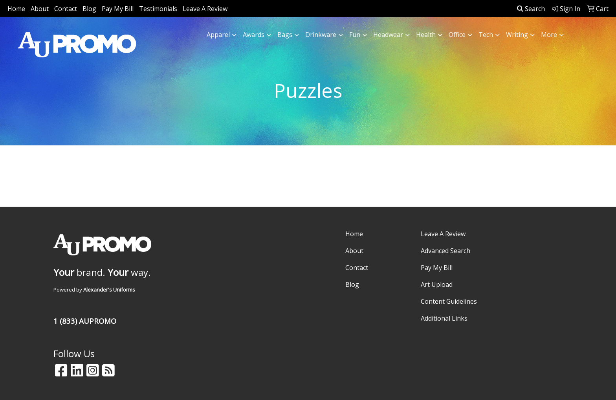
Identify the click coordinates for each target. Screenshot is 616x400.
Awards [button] (253, 34)
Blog (89, 8)
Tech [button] (485, 34)
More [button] (549, 34)
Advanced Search (445, 250)
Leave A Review (205, 8)
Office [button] (457, 34)
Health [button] (426, 34)
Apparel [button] (218, 34)
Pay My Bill (118, 8)
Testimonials (158, 8)
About (40, 8)
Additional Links (444, 318)
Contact (65, 8)
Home (16, 8)
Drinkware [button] (320, 34)
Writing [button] (517, 34)
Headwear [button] (388, 34)
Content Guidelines (449, 301)
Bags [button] (284, 34)
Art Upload (437, 284)
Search (531, 8)
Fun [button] (354, 34)
